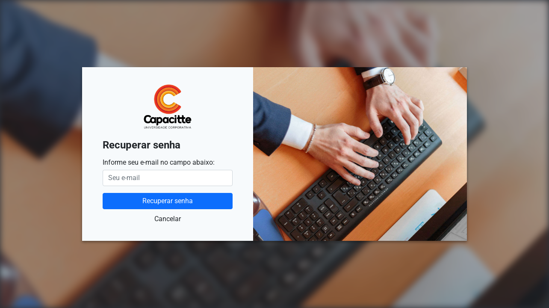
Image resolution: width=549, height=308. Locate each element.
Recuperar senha (167, 201)
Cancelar (167, 219)
